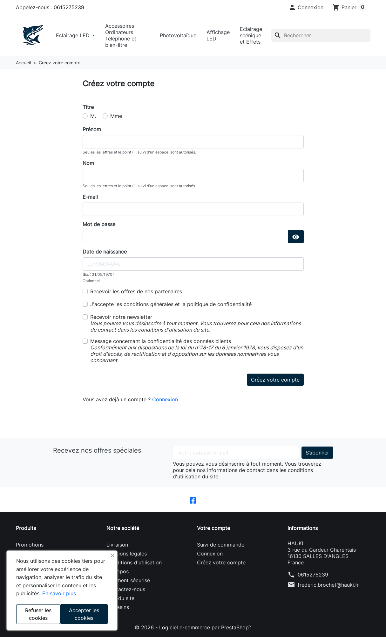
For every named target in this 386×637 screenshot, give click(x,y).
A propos (117, 571)
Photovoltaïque (178, 35)
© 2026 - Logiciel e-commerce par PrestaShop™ (193, 627)
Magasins (117, 607)
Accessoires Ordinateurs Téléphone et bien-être (120, 35)
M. (93, 116)
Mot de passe (99, 224)
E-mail (90, 197)
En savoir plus (59, 593)
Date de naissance (105, 251)
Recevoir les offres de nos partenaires (136, 291)
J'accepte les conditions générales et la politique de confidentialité (171, 304)
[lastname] (193, 175)
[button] (306, 7)
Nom (88, 163)
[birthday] (193, 264)
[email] (193, 209)
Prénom (92, 129)
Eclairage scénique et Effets (251, 35)
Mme (116, 116)
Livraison (117, 544)
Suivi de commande (220, 544)
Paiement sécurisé (128, 580)
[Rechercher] (320, 35)
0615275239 (313, 574)
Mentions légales (126, 553)
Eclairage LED (73, 35)
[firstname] (193, 141)
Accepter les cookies (84, 614)
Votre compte (213, 528)
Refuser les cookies (38, 614)
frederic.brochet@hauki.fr (328, 585)
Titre (88, 107)
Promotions (30, 544)
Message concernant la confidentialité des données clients (196, 350)
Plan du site (120, 598)
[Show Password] (296, 236)
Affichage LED (218, 35)
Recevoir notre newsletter (195, 323)
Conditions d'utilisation (134, 562)
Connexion (165, 399)
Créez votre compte (275, 379)
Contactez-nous (125, 589)
